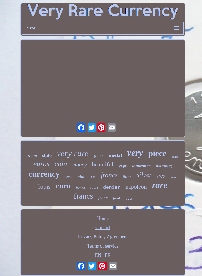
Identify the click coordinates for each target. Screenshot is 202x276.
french (80, 188)
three (127, 176)
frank (117, 198)
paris (99, 155)
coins (175, 156)
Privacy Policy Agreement (103, 236)
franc (103, 197)
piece (157, 153)
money (79, 164)
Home (103, 218)
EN (98, 255)
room (32, 156)
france (109, 175)
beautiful (102, 164)
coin (61, 164)
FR (108, 255)
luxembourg (164, 166)
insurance (141, 166)
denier (111, 187)
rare (160, 185)
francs (83, 195)
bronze (173, 177)
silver (144, 175)
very (135, 153)
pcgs (123, 165)
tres (161, 176)
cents (68, 177)
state (47, 155)
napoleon (136, 186)
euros (41, 164)
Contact (102, 227)
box (93, 177)
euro (63, 185)
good (129, 198)
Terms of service (103, 246)
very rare (73, 153)
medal (115, 155)
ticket (94, 188)
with (80, 176)
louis (44, 186)
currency (43, 174)
